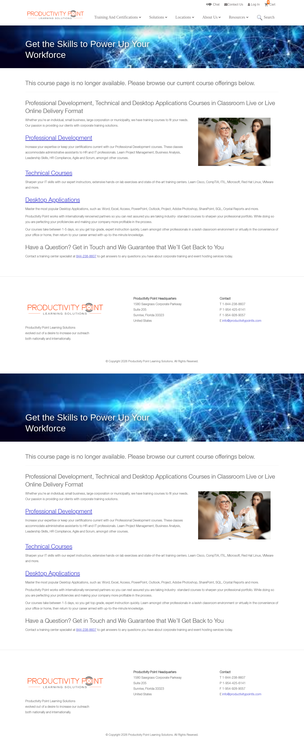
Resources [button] (238, 17)
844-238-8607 (86, 256)
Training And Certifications (117, 17)
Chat (212, 5)
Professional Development (58, 139)
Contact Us (233, 4)
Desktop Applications (52, 201)
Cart (269, 3)
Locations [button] (184, 17)
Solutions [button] (158, 17)
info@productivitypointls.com (241, 321)
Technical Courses (48, 174)
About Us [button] (211, 17)
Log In (254, 4)
